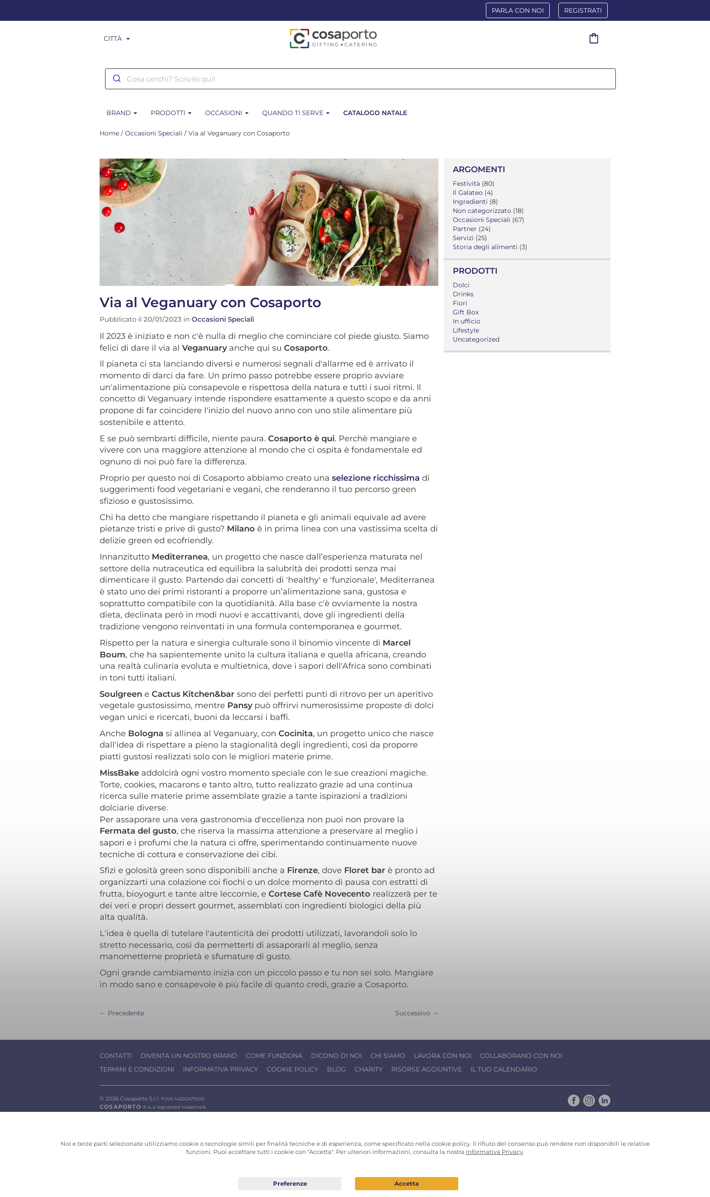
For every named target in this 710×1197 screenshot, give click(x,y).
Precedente (126, 1013)
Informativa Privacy (220, 1069)
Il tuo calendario (503, 1069)
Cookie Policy (292, 1069)
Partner (465, 229)
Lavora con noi (442, 1056)
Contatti (116, 1056)
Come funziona (274, 1056)
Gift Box (466, 312)
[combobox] (360, 78)
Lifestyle (466, 330)
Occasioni (227, 113)
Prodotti (171, 113)
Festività (466, 183)
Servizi (463, 238)
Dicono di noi (336, 1056)
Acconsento (406, 1183)
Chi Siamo (387, 1056)
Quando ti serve (296, 113)
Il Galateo (468, 192)
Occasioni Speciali (153, 133)
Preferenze (289, 1184)
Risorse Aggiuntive (426, 1069)
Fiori (460, 303)
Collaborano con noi (521, 1056)
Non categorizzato (482, 211)
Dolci (461, 285)
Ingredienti (470, 202)
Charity (369, 1069)
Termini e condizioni (137, 1069)
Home (109, 133)
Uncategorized (476, 339)
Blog (336, 1069)
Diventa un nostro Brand (188, 1056)
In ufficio (466, 321)
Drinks (463, 294)
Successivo (412, 1013)
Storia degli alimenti (485, 247)
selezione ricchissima (376, 478)
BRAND (121, 113)
